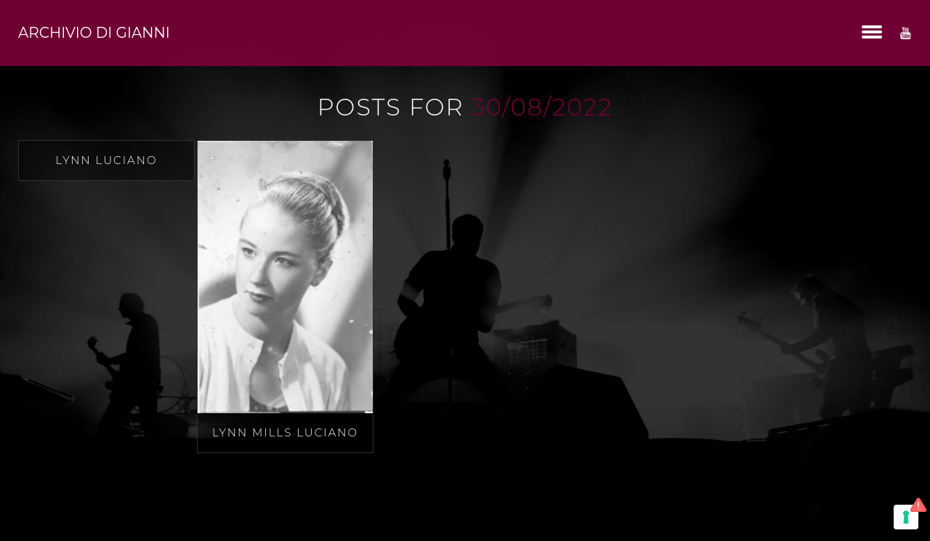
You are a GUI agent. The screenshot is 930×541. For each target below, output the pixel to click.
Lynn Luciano (107, 160)
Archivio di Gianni (94, 32)
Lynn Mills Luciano (285, 432)
